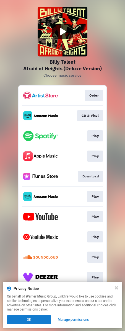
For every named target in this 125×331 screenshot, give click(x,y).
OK (29, 320)
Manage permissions (73, 320)
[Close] (116, 287)
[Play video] (62, 31)
